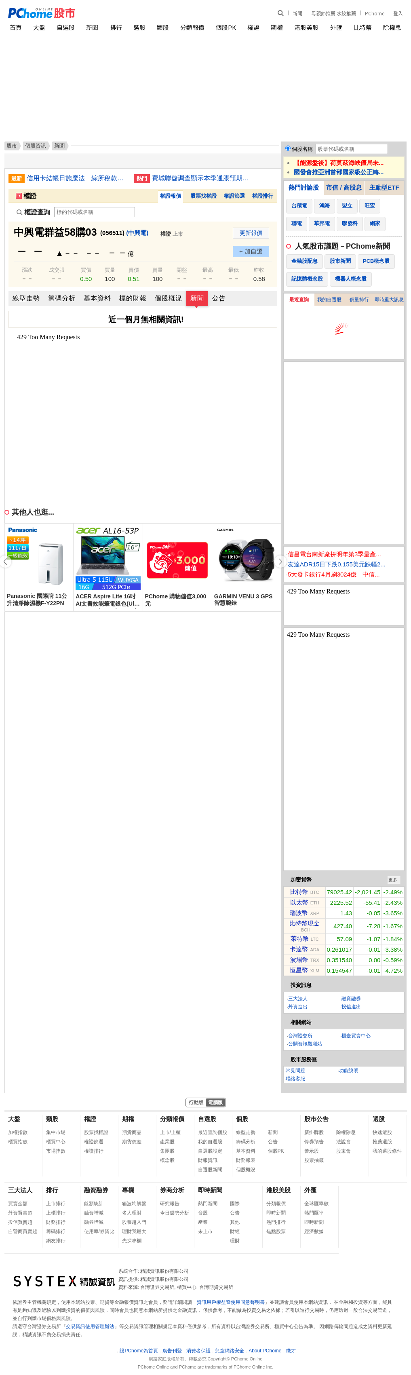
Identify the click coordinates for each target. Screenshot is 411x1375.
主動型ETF (384, 187)
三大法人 (298, 998)
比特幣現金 (304, 923)
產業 (203, 1222)
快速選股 (382, 1132)
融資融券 (351, 998)
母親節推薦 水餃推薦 (333, 13)
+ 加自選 (251, 251)
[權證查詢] (94, 212)
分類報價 (192, 27)
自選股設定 (210, 1151)
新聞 (297, 13)
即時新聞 (210, 1190)
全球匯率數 (316, 1203)
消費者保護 (198, 1351)
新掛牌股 (314, 1132)
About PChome (265, 1351)
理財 (235, 1241)
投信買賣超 (20, 1222)
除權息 (392, 27)
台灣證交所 (300, 1036)
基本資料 (97, 298)
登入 (398, 13)
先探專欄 (131, 1241)
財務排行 (55, 1222)
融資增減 (93, 1213)
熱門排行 (276, 1222)
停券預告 (314, 1142)
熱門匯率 (314, 1213)
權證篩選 (234, 196)
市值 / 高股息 (344, 187)
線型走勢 (26, 298)
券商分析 (172, 1190)
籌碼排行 (55, 1231)
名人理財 (131, 1213)
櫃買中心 (55, 1142)
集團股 (167, 1151)
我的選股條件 (387, 1151)
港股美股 (306, 27)
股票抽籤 (314, 1160)
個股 (242, 1118)
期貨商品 (131, 1132)
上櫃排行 (55, 1213)
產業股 (167, 1142)
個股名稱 (302, 149)
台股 (203, 1213)
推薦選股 (382, 1142)
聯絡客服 (295, 1078)
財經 (235, 1231)
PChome (374, 13)
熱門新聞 (207, 1203)
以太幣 (299, 902)
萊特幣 (300, 938)
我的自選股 (329, 299)
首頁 (16, 27)
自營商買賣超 (22, 1231)
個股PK (226, 27)
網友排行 (55, 1241)
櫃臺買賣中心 (356, 1036)
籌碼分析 (62, 298)
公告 (219, 298)
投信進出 (351, 1007)
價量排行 (359, 299)
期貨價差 (131, 1142)
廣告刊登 (172, 1351)
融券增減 (93, 1222)
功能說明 (348, 1070)
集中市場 (55, 1132)
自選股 (66, 27)
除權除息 (346, 1132)
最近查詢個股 (212, 1132)
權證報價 (170, 196)
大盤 (39, 27)
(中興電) (137, 232)
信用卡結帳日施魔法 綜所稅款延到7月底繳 (77, 178)
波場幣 (299, 959)
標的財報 (133, 298)
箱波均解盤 (134, 1203)
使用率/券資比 (99, 1231)
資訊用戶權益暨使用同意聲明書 (231, 1302)
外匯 (336, 27)
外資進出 (298, 1007)
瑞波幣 (299, 912)
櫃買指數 (17, 1142)
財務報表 (245, 1160)
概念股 (167, 1160)
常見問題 (295, 1070)
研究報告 (169, 1203)
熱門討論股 (304, 187)
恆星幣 (299, 970)
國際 (235, 1203)
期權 (277, 27)
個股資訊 (35, 146)
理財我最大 (134, 1231)
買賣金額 (17, 1203)
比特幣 (363, 27)
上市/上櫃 (170, 1132)
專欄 (128, 1190)
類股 (163, 27)
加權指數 (17, 1132)
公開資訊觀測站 (305, 1044)
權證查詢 (33, 212)
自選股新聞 (210, 1169)
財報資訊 (207, 1160)
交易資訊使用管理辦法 (90, 1326)
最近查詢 (299, 299)
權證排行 (262, 196)
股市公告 (316, 1118)
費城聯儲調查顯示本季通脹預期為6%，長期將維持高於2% (202, 178)
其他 (235, 1222)
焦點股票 (276, 1231)
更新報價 (251, 233)
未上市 (205, 1231)
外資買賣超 (20, 1213)
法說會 (343, 1142)
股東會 (343, 1151)
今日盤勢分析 (174, 1213)
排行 (116, 27)
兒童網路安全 (229, 1351)
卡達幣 (299, 949)
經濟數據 (314, 1231)
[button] (280, 561)
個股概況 (168, 298)
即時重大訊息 (389, 299)
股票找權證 (203, 196)
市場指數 (55, 1151)
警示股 (311, 1151)
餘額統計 (93, 1203)
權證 (253, 27)
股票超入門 (134, 1222)
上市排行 (55, 1203)
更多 (392, 879)
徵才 (291, 1351)
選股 (139, 27)
